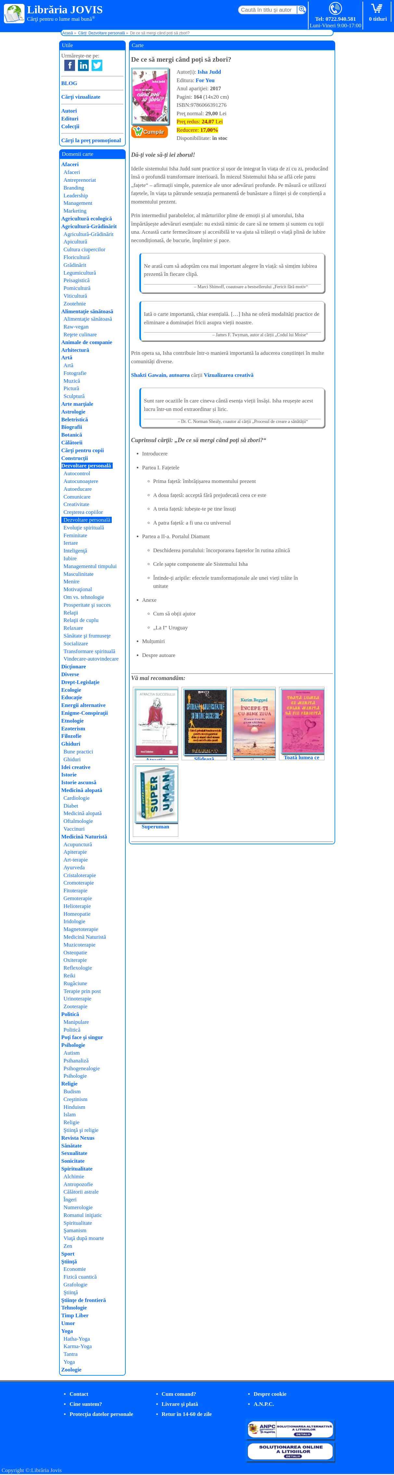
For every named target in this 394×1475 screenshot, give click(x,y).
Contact (79, 1394)
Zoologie (71, 1370)
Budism (72, 1091)
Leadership (76, 195)
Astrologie (73, 412)
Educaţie (71, 697)
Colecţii (70, 126)
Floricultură (77, 257)
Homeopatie (77, 914)
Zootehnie (75, 304)
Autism (72, 1053)
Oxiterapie (75, 960)
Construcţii (74, 458)
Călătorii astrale (81, 1192)
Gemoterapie (78, 898)
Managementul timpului (90, 566)
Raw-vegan (76, 327)
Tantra (71, 1354)
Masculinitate (79, 574)
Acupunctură (78, 844)
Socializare (76, 643)
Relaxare (73, 628)
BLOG (69, 83)
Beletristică (74, 419)
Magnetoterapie (81, 929)
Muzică (72, 381)
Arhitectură (75, 350)
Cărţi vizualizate (80, 97)
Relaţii (71, 613)
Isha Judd (209, 72)
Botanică (71, 435)
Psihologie (73, 1045)
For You (205, 80)
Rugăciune (75, 983)
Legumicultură (80, 273)
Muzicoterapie (79, 945)
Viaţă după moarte (84, 1238)
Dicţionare (73, 666)
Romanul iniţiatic (83, 1215)
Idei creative (76, 767)
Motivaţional (78, 589)
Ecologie (71, 690)
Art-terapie (76, 860)
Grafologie (76, 1285)
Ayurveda (74, 867)
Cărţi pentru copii (82, 450)
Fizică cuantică (80, 1277)
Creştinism (76, 1099)
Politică (70, 1014)
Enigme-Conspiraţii (84, 713)
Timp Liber (75, 1315)
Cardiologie (77, 798)
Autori (69, 111)
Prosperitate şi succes (87, 605)
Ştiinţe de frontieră (83, 1300)
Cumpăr (153, 132)
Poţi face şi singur (82, 1037)
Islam (70, 1114)
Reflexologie (78, 968)
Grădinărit (75, 265)
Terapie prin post (82, 991)
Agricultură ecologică (86, 219)
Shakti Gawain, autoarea (160, 375)
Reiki (70, 976)
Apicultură (75, 242)
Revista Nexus (78, 1138)
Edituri (70, 119)
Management (78, 203)
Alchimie (74, 1176)
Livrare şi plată (180, 1404)
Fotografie (75, 373)
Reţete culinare (80, 334)
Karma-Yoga (78, 1346)
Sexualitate (74, 1153)
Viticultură (75, 296)
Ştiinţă (69, 1261)
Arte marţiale (77, 404)
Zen (68, 1246)
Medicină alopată (81, 790)
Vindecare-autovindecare (91, 659)
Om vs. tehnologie (84, 597)
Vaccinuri (74, 829)
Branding (74, 188)
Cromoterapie (79, 883)
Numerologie (78, 1207)
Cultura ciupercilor (85, 249)
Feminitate (75, 535)
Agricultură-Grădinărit (89, 226)
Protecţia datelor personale (101, 1414)
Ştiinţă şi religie (81, 1130)
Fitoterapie (76, 890)
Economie (75, 1269)
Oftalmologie (78, 821)
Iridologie (74, 921)
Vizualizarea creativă (229, 375)
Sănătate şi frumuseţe (87, 636)
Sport (68, 1254)
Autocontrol (77, 473)
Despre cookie (270, 1394)
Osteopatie (75, 952)
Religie (69, 1084)
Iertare (71, 543)
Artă (66, 357)
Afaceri (70, 164)
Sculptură (74, 396)
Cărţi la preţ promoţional (91, 140)
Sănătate (71, 1146)
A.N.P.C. (264, 1404)
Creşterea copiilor (83, 512)
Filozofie (71, 736)
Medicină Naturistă (84, 837)
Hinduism (74, 1107)
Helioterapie (77, 906)
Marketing (75, 211)
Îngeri (70, 1199)
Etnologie (72, 721)
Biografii (71, 427)
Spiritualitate (77, 1169)
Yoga (67, 1331)
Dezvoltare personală (86, 466)
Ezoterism (73, 728)
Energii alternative (83, 705)
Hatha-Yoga (77, 1339)
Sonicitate (73, 1161)
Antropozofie (78, 1184)
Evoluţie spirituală (84, 528)
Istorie (69, 775)
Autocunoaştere (81, 481)
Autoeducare (78, 489)
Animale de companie (86, 342)
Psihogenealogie (82, 1068)
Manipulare (76, 1022)
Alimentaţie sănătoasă (87, 311)
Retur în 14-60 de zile (187, 1414)
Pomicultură (77, 288)
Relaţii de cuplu (81, 620)
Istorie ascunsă (78, 782)
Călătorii (72, 443)
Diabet (71, 806)
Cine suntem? (86, 1404)
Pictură (71, 388)
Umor (68, 1323)
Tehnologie (74, 1308)
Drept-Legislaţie (80, 682)
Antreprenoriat (80, 180)
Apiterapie (75, 852)
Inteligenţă (75, 551)
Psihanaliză (76, 1061)
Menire (72, 581)
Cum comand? (179, 1394)
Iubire (70, 558)
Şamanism (75, 1230)
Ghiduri (71, 744)
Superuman (155, 827)
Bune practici (78, 752)
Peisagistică (77, 280)
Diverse (70, 674)
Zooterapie (76, 1006)
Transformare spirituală (89, 651)
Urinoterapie (78, 999)
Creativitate (76, 504)
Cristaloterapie (80, 875)
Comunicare (77, 497)
